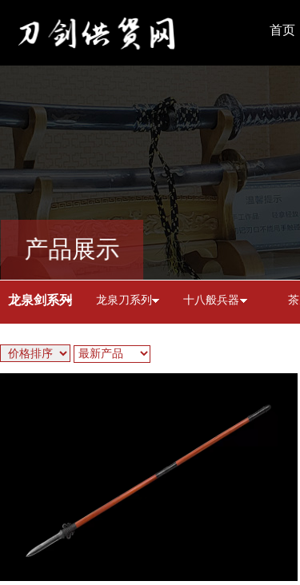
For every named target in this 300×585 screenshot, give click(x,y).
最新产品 (100, 354)
